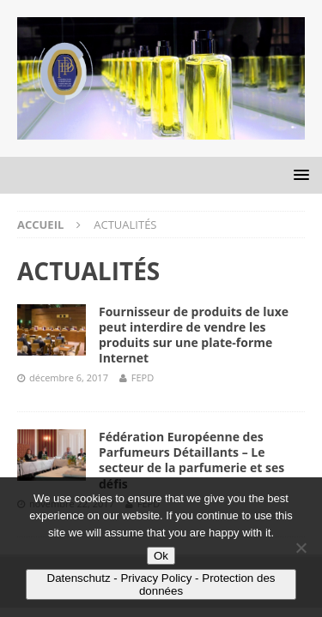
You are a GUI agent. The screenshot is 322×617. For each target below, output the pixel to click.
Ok (161, 555)
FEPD (142, 377)
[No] (300, 547)
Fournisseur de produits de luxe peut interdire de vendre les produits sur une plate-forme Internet (194, 335)
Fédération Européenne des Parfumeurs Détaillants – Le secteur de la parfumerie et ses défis (191, 460)
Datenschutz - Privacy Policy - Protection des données (161, 584)
